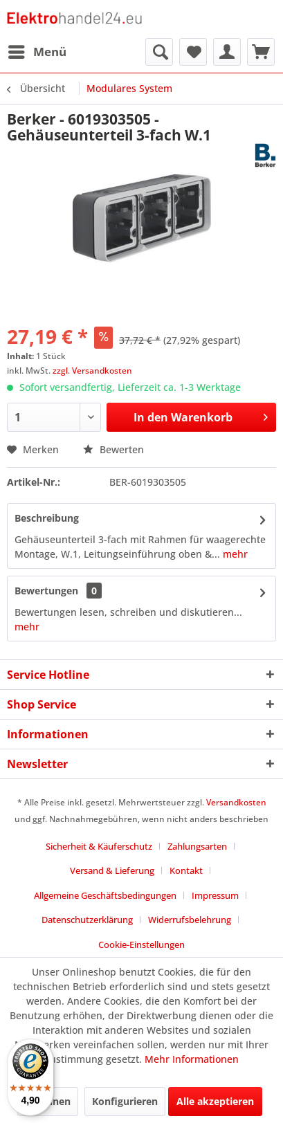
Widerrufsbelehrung (189, 919)
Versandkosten (236, 802)
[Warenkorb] (261, 52)
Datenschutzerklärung (87, 919)
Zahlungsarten (197, 846)
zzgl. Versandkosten (92, 370)
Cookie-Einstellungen (141, 944)
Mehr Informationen (192, 1059)
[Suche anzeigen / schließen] (159, 52)
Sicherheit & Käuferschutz (99, 846)
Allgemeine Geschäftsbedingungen (105, 895)
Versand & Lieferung (112, 870)
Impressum (215, 895)
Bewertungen (46, 590)
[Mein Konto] (227, 52)
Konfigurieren (125, 1101)
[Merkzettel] (193, 52)
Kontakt (186, 870)
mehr (234, 553)
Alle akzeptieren (215, 1101)
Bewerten (113, 449)
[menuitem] (36, 52)
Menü (37, 50)
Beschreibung (47, 517)
